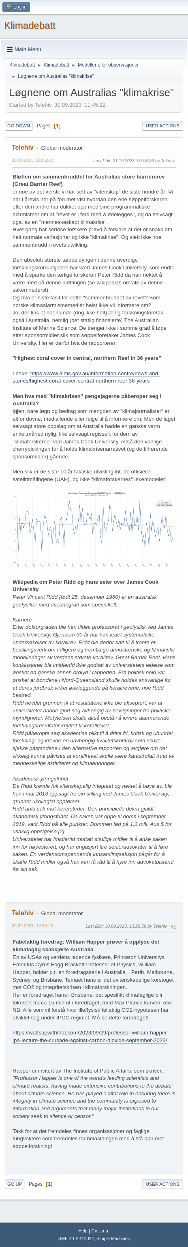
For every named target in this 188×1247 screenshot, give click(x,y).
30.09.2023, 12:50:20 (32, 925)
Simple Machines (113, 1238)
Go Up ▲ (101, 1230)
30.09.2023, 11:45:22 (32, 160)
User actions (162, 125)
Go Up (14, 1184)
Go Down (18, 125)
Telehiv (23, 147)
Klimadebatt (30, 25)
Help (83, 1230)
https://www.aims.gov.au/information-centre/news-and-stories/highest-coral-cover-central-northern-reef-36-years (86, 377)
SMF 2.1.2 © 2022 (76, 1238)
